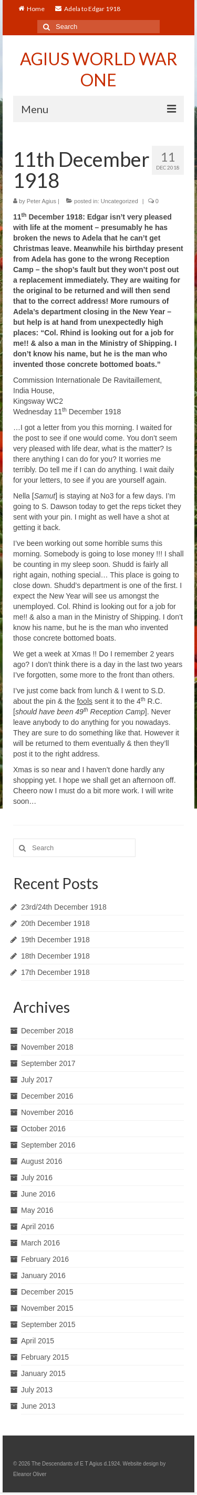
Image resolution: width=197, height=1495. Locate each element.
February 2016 (45, 1259)
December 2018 (47, 1030)
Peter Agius (41, 201)
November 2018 (47, 1047)
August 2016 (42, 1161)
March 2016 (40, 1243)
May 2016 (37, 1210)
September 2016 (48, 1145)
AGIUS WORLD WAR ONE (99, 69)
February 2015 (45, 1357)
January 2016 (43, 1275)
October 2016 (43, 1128)
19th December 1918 (55, 939)
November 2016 (47, 1112)
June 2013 (38, 1406)
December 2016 (47, 1096)
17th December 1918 (55, 972)
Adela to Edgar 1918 (87, 9)
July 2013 (37, 1390)
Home (31, 9)
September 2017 (48, 1063)
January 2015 (43, 1373)
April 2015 (37, 1341)
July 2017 (37, 1079)
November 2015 (47, 1308)
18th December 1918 (55, 956)
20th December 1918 (55, 923)
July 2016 (37, 1177)
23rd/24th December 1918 (64, 907)
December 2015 (47, 1292)
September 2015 (48, 1324)
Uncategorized (119, 201)
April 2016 (37, 1226)
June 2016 (38, 1194)
